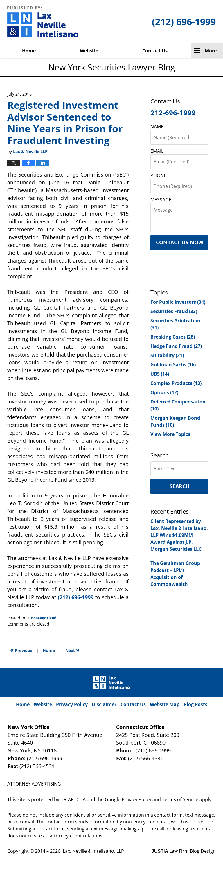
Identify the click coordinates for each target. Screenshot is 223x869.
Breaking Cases (172, 337)
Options (164, 392)
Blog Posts (195, 704)
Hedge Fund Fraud (176, 346)
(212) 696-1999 (76, 597)
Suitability (167, 355)
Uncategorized (42, 618)
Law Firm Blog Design (184, 851)
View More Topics (170, 434)
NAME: (157, 126)
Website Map (164, 704)
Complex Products (176, 383)
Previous (21, 650)
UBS (159, 374)
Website (89, 51)
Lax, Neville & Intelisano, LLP (93, 851)
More (211, 51)
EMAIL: (157, 151)
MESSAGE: (161, 200)
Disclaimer (104, 704)
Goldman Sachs (173, 364)
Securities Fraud (173, 311)
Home (29, 51)
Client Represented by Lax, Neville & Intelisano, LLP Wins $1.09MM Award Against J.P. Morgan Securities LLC (179, 535)
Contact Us (155, 51)
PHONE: (159, 175)
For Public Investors (177, 302)
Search (180, 486)
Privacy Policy (72, 704)
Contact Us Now (179, 242)
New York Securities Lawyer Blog (42, 21)
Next (72, 650)
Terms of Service (180, 799)
